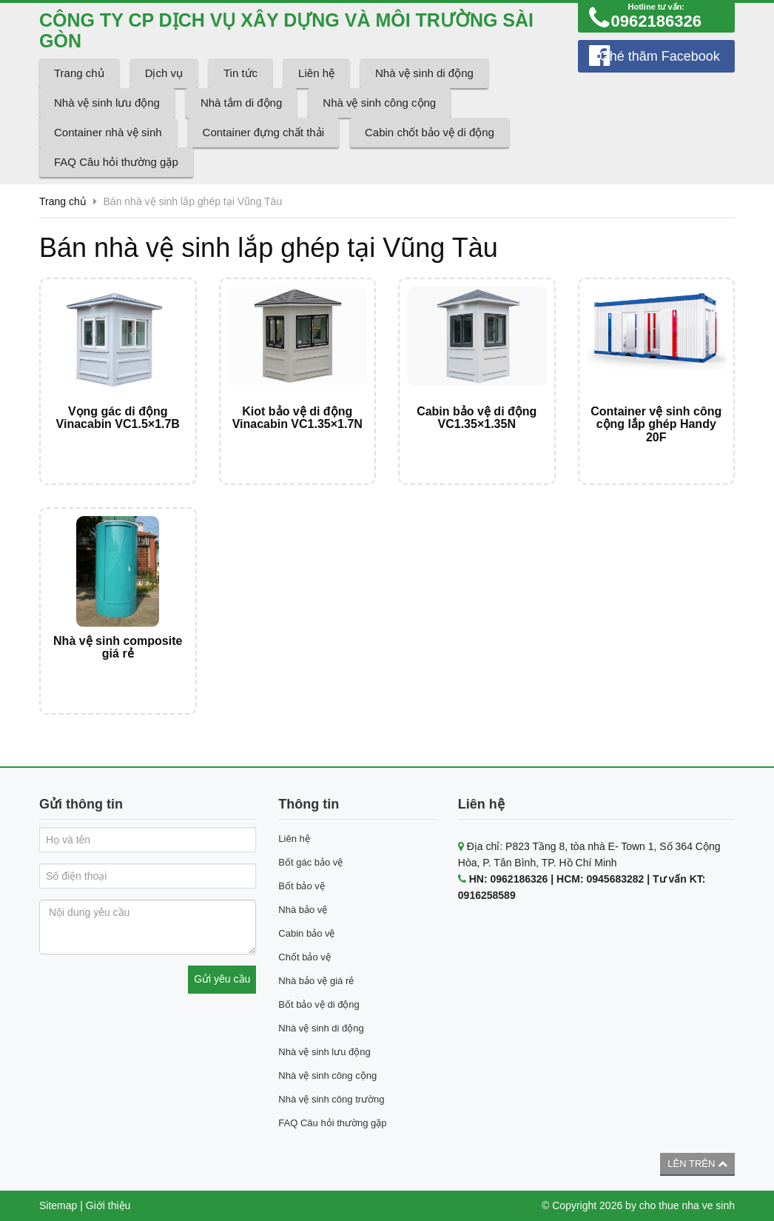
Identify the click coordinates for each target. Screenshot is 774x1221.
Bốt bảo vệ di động (319, 1004)
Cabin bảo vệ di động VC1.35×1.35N (476, 418)
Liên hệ (316, 73)
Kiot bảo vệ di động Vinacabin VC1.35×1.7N (297, 418)
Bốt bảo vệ (301, 886)
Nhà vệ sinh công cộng (379, 102)
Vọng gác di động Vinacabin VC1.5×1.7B (118, 418)
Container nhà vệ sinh (108, 132)
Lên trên (697, 1163)
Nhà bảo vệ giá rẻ (316, 980)
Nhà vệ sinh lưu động (107, 102)
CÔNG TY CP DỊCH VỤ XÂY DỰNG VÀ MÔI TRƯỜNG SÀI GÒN (286, 30)
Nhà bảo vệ (302, 909)
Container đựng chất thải (263, 132)
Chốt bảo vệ (304, 957)
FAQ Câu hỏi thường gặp (116, 161)
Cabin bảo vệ (306, 933)
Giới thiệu (108, 1205)
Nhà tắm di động (241, 102)
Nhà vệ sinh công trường (331, 1099)
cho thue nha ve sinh (687, 1205)
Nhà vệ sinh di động (424, 73)
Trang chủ (79, 73)
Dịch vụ (164, 73)
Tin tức (240, 73)
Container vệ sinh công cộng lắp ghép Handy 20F (655, 424)
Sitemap (58, 1205)
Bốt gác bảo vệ (310, 862)
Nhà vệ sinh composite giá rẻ (117, 647)
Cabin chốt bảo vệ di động (429, 132)
